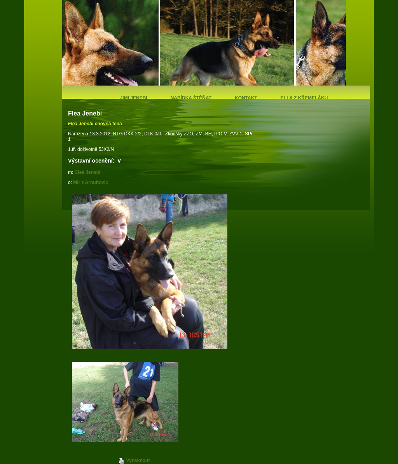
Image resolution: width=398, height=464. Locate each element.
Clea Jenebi (88, 172)
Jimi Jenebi (133, 98)
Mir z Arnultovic (90, 182)
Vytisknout (134, 461)
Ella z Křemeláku (304, 98)
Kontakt (246, 98)
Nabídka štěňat (191, 98)
